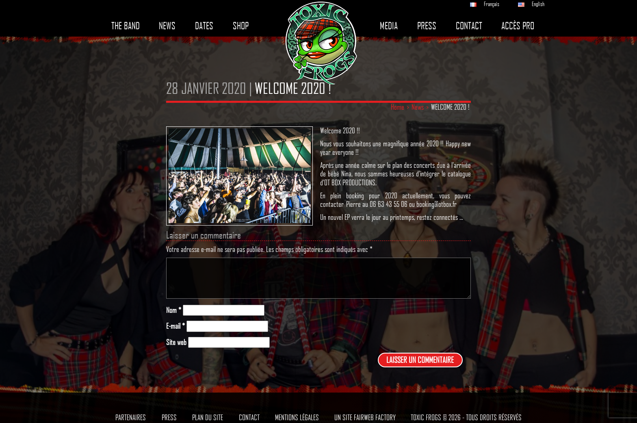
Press (426, 25)
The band (125, 25)
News (167, 25)
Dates (204, 25)
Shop (241, 25)
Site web (176, 342)
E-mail (175, 326)
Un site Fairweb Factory (365, 417)
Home (397, 106)
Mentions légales (297, 417)
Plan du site (207, 417)
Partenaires (130, 417)
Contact (469, 25)
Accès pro (517, 25)
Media (389, 25)
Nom (173, 310)
